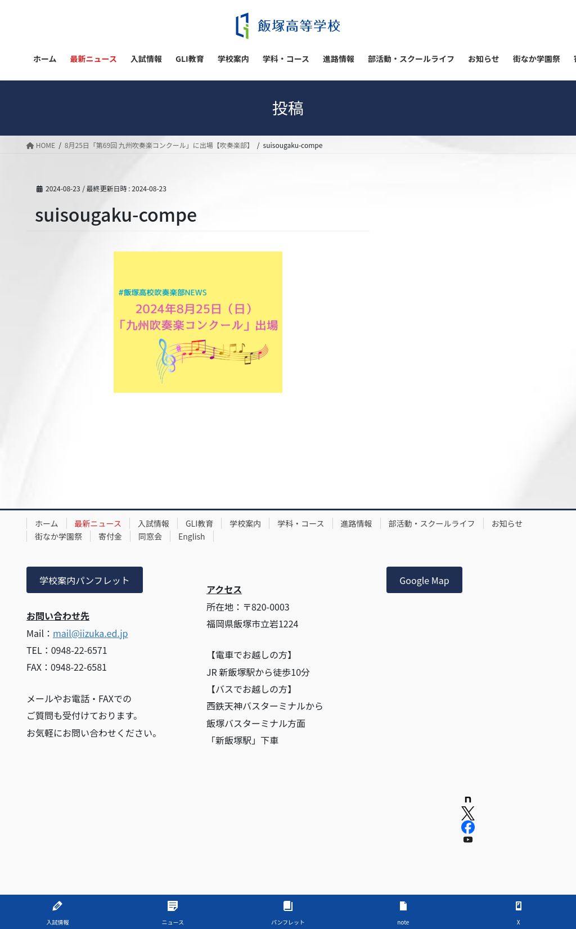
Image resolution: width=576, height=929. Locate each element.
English (191, 536)
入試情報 (153, 523)
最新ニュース (98, 523)
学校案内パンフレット (84, 580)
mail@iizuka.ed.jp (90, 633)
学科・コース (300, 523)
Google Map (424, 580)
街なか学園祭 (58, 536)
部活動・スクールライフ (432, 523)
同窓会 (150, 536)
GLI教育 (199, 523)
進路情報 (356, 523)
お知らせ (507, 523)
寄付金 (110, 536)
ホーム (46, 523)
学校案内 (245, 523)
